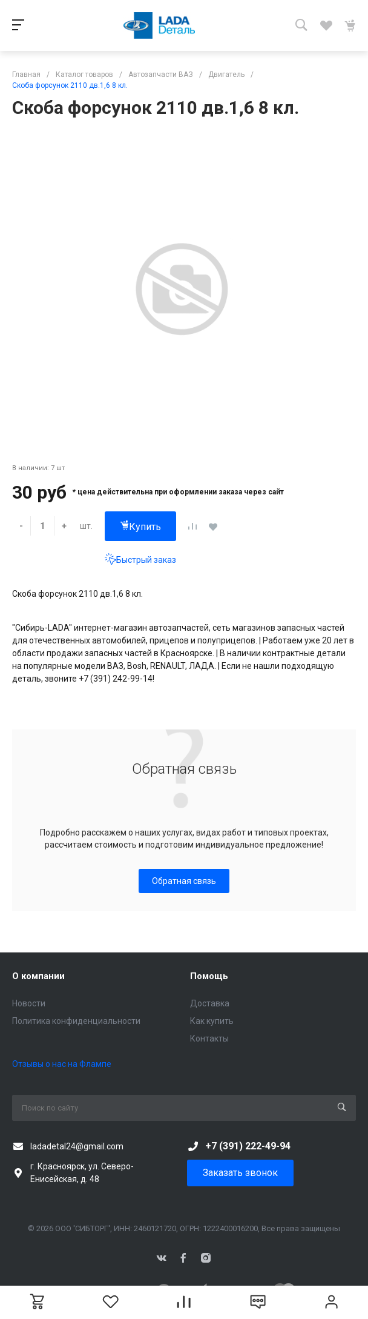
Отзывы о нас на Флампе (61, 1064)
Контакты (209, 1038)
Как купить (212, 1021)
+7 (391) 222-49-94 (248, 1146)
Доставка (209, 1003)
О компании (38, 976)
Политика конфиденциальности (76, 1021)
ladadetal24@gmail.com (76, 1146)
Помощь (209, 976)
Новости (28, 1003)
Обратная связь (184, 881)
